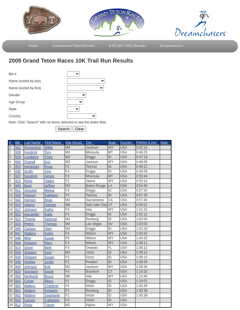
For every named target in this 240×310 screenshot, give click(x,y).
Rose (48, 167)
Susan (49, 238)
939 (18, 195)
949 (18, 243)
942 (18, 200)
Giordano (31, 272)
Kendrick (30, 152)
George (50, 205)
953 (18, 167)
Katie (48, 214)
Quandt (29, 162)
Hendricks (31, 167)
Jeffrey (50, 186)
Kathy (49, 210)
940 (18, 186)
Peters (29, 224)
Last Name (33, 143)
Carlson (30, 229)
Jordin (49, 262)
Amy (48, 171)
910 (18, 281)
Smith (28, 171)
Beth (48, 248)
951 (18, 291)
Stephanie (52, 295)
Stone (28, 248)
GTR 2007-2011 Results (127, 46)
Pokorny (30, 243)
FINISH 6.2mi (147, 143)
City (90, 143)
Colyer (29, 281)
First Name (54, 143)
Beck (28, 186)
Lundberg (31, 157)
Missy (49, 281)
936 (18, 171)
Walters (29, 286)
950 (18, 276)
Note (165, 143)
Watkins (30, 233)
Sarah (49, 272)
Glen (48, 229)
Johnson (30, 210)
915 (18, 205)
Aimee (49, 176)
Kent (48, 252)
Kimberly (51, 291)
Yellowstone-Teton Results (73, 46)
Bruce (49, 276)
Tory (48, 152)
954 (18, 286)
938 (18, 152)
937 (18, 176)
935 (18, 252)
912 (18, 305)
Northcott (31, 276)
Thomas (51, 224)
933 (18, 300)
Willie (49, 148)
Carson (29, 300)
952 (18, 295)
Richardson (32, 148)
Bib (19, 143)
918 (18, 157)
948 (18, 238)
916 (18, 224)
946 (18, 262)
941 (18, 148)
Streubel (30, 190)
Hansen (30, 200)
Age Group (74, 143)
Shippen (30, 252)
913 (18, 181)
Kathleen (51, 195)
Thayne (29, 219)
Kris (48, 162)
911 (18, 190)
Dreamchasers (171, 46)
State (113, 143)
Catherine (52, 300)
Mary (48, 243)
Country (127, 143)
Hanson (30, 195)
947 (18, 233)
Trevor (49, 305)
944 (18, 162)
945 (18, 229)
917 (18, 210)
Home (33, 46)
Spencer (51, 219)
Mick (27, 238)
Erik (48, 267)
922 (18, 214)
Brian (48, 200)
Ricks (28, 181)
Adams (29, 205)
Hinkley (29, 262)
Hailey (49, 181)
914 (18, 248)
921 (18, 219)
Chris (48, 157)
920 (18, 272)
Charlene (51, 286)
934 (18, 257)
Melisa (49, 190)
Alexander (31, 214)
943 (18, 267)
